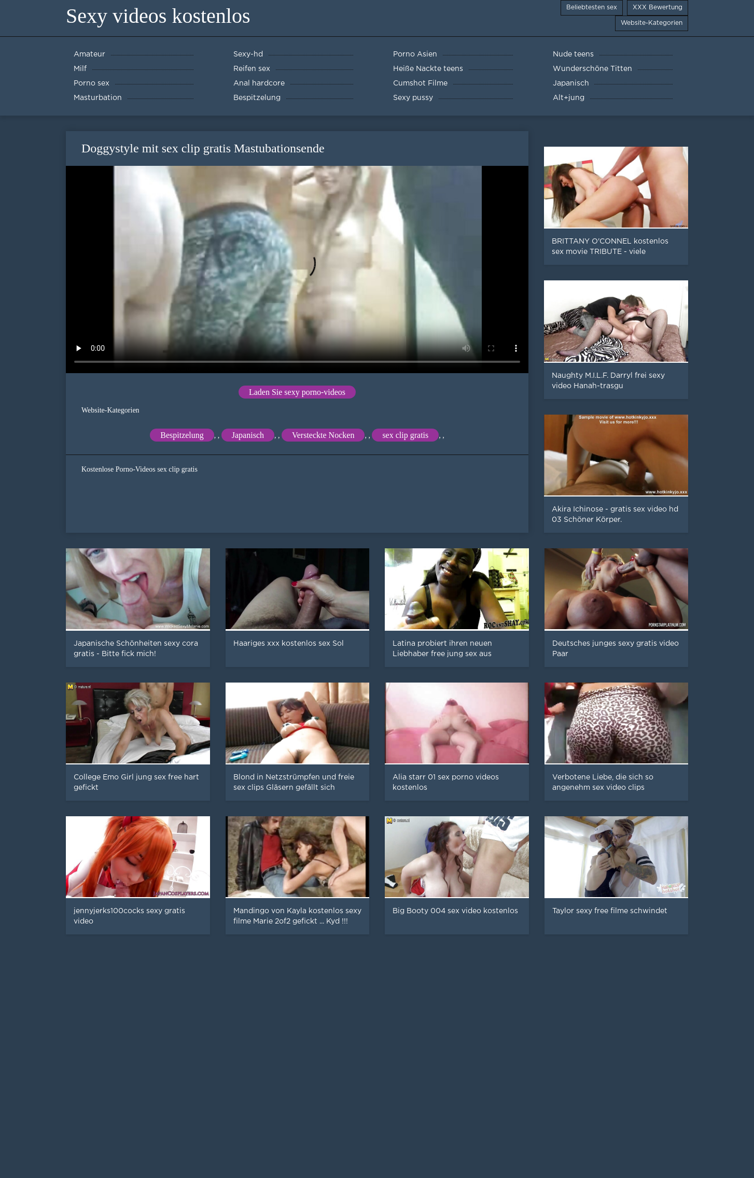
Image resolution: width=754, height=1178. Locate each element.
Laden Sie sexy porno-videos (297, 392)
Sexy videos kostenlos (158, 15)
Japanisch (248, 435)
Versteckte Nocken (323, 435)
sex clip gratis (405, 435)
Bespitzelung (182, 435)
